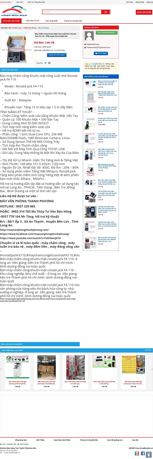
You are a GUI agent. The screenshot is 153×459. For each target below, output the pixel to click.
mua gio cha (11, 444)
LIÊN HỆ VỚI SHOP (57, 55)
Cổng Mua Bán (5, 2)
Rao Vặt (20, 2)
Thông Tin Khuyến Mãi (73, 21)
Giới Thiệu (40, 440)
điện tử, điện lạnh (14, 28)
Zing (49, 63)
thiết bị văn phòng (29, 28)
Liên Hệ (135, 440)
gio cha (2, 444)
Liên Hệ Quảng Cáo (114, 440)
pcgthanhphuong (92, 44)
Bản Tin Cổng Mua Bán (36, 2)
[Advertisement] (40, 320)
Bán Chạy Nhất (52, 21)
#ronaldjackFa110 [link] (13, 255)
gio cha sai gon (22, 444)
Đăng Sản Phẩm (144, 12)
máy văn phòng (43, 28)
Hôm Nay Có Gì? (32, 21)
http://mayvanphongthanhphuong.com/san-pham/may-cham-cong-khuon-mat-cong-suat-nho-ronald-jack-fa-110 (38, 300)
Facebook (143, 453)
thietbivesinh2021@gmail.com (98, 47)
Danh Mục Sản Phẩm (11, 21)
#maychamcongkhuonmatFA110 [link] (49, 255)
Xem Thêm (148, 350)
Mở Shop (129, 2)
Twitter (45, 63)
